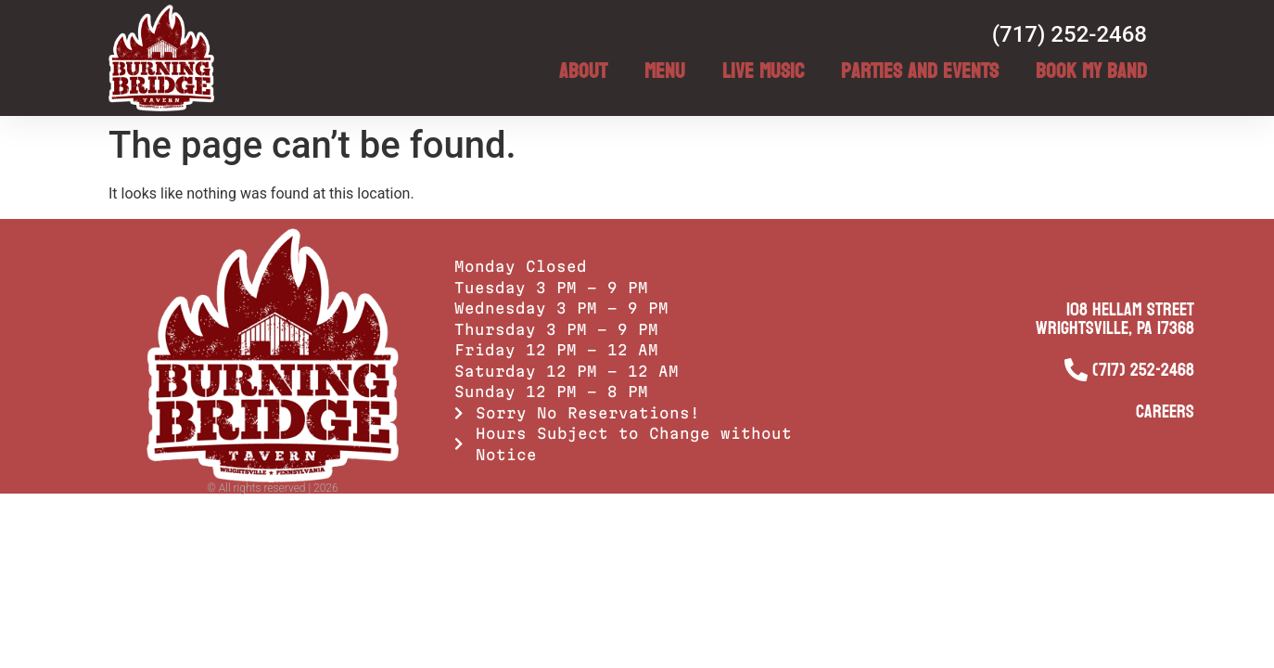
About (583, 71)
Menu (664, 71)
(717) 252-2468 (1069, 34)
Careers (1165, 412)
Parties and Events (920, 71)
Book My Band (1091, 71)
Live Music (763, 71)
